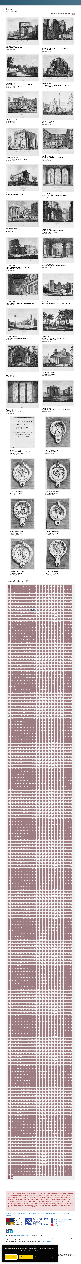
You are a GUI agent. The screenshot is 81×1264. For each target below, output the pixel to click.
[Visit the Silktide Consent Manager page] (53, 1257)
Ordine (53, 13)
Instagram (55, 1223)
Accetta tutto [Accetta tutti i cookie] (11, 1257)
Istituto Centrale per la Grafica (15, 1213)
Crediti (59, 1213)
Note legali (9, 1238)
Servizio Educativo (57, 1221)
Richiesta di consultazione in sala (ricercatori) (41, 1213)
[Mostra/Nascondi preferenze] (38, 1256)
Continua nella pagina (13, 581)
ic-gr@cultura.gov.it (45, 1241)
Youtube (54, 1225)
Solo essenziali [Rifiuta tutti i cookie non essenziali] (26, 1257)
